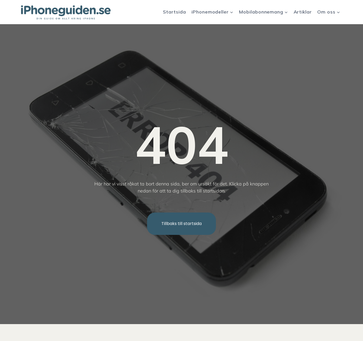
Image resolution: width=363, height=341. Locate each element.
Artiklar (303, 12)
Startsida (174, 12)
